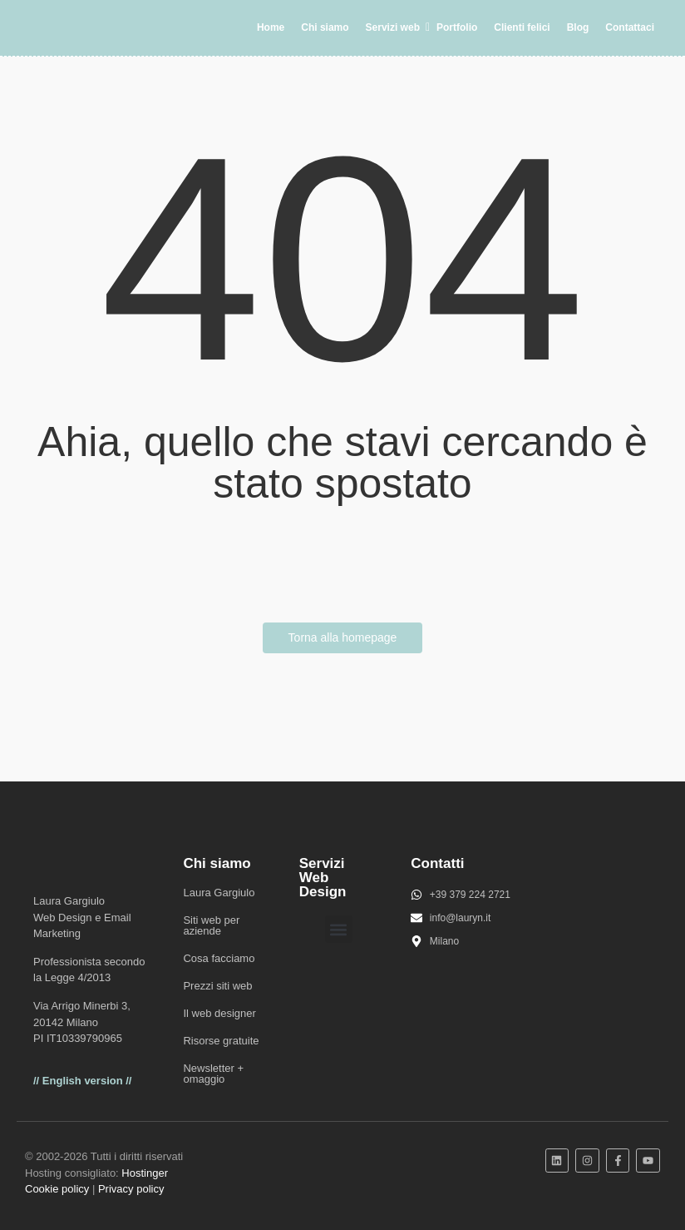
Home (270, 27)
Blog (578, 27)
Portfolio (456, 27)
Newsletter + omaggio (213, 1073)
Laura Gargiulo (218, 892)
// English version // (82, 1080)
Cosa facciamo (218, 958)
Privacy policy (131, 1189)
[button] (338, 929)
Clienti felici (521, 27)
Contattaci (629, 27)
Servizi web (396, 27)
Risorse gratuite (221, 1040)
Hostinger (144, 1173)
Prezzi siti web (217, 986)
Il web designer (219, 1013)
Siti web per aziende (211, 925)
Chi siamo (324, 27)
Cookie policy (57, 1189)
